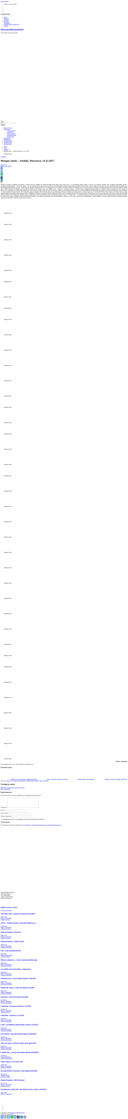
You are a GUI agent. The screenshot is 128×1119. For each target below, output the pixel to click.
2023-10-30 (4, 918)
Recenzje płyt (10, 136)
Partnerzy (6, 20)
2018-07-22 (4, 1039)
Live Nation (14, 780)
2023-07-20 (4, 928)
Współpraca (7, 23)
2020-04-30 (4, 965)
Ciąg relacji (10, 132)
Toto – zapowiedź (5, 789)
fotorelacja (3, 156)
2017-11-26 (4, 1094)
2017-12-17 (4, 164)
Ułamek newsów (8, 141)
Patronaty (6, 21)
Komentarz (4, 809)
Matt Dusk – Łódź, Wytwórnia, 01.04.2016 (14, 999)
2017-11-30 (4, 1085)
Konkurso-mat (7, 142)
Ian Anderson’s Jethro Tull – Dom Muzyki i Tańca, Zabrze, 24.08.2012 (23, 1091)
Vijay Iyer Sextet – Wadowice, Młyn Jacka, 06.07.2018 (18, 1045)
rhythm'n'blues (30, 780)
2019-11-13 (4, 983)
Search (2, 121)
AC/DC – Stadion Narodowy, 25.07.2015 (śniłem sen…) (18, 925)
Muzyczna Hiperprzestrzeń (12, 29)
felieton (8, 958)
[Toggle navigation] (1, 120)
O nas (5, 17)
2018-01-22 (4, 1076)
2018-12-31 (4, 1029)
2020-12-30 (4, 937)
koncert (8, 780)
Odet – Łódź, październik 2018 (11, 952)
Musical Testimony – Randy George (12, 943)
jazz (5, 780)
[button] (64, 902)
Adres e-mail (4, 815)
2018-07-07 (4, 1048)
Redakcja (6, 18)
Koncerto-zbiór (8, 144)
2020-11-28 (4, 946)
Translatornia (7, 139)
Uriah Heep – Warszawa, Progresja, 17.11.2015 (16, 1008)
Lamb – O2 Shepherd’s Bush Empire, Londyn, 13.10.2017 (19, 1026)
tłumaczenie (9, 1060)
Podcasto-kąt (7, 138)
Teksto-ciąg (7, 129)
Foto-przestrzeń (8, 128)
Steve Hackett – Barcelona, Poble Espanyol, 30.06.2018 (18, 1036)
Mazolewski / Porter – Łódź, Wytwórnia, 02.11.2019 (17, 989)
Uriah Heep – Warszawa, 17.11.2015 (12, 1017)
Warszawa (45, 780)
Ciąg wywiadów (11, 133)
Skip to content (5, 1)
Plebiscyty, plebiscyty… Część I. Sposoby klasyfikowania (19, 962)
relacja (8, 921)
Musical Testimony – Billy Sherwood (12, 1082)
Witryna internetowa (6, 818)
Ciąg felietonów (11, 130)
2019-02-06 (4, 1011)
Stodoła (37, 780)
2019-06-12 (4, 1002)
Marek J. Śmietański (6, 166)
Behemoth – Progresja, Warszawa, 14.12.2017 (13, 787)
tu (91, 192)
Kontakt (6, 26)
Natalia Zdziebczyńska (7, 957)
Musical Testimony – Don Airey (11, 934)
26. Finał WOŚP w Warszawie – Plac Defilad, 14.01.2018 (19, 1073)
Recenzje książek (11, 135)
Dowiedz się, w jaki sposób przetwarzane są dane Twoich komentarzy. (42, 827)
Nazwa (3, 812)
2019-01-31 (4, 1020)
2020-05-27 (4, 955)
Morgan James (22, 780)
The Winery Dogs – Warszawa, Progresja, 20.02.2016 (18, 915)
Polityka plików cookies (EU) (12, 24)
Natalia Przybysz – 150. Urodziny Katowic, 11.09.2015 (18, 980)
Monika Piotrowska (6, 1031)
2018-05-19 (4, 1066)
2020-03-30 (4, 974)
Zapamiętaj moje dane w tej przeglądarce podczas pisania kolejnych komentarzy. (24, 821)
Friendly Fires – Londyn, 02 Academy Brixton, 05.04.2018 (19, 1054)
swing (40, 780)
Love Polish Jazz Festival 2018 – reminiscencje (16, 971)
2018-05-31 (4, 1057)
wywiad (8, 931)
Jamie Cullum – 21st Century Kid (12, 1063)
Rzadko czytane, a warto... (9, 909)
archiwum (3, 912)
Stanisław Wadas (5, 1077)
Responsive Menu (5, 14)
